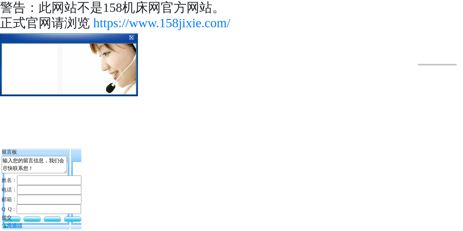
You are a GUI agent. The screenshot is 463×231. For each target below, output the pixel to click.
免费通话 (12, 225)
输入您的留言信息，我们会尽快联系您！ (34, 164)
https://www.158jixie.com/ (161, 23)
